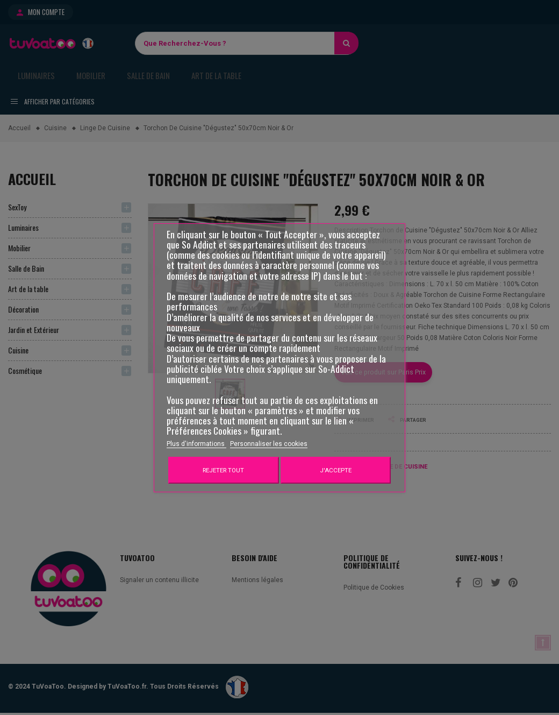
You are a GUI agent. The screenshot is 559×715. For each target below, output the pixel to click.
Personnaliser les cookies (268, 444)
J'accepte (336, 470)
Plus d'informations (196, 444)
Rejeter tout (223, 470)
